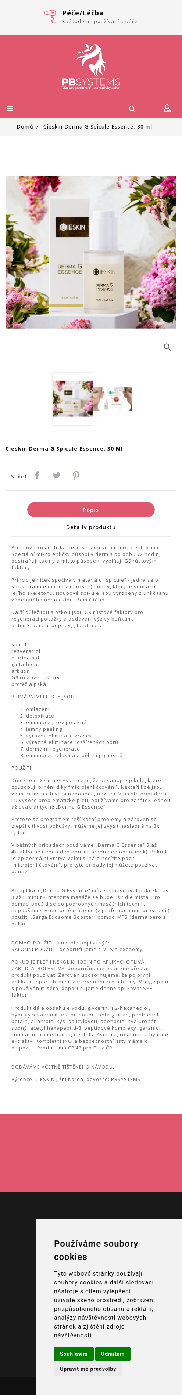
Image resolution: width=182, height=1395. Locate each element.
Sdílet (37, 476)
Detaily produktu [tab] (91, 527)
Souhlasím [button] (74, 1354)
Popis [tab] (91, 509)
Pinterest (76, 476)
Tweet (57, 476)
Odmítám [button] (113, 1354)
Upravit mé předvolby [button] (88, 1369)
